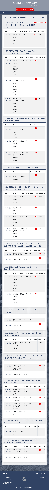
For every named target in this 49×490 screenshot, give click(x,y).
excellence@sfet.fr (6, 477)
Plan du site (44, 475)
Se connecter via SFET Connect (24, 9)
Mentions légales (43, 477)
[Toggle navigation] (4, 13)
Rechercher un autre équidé (39, 22)
